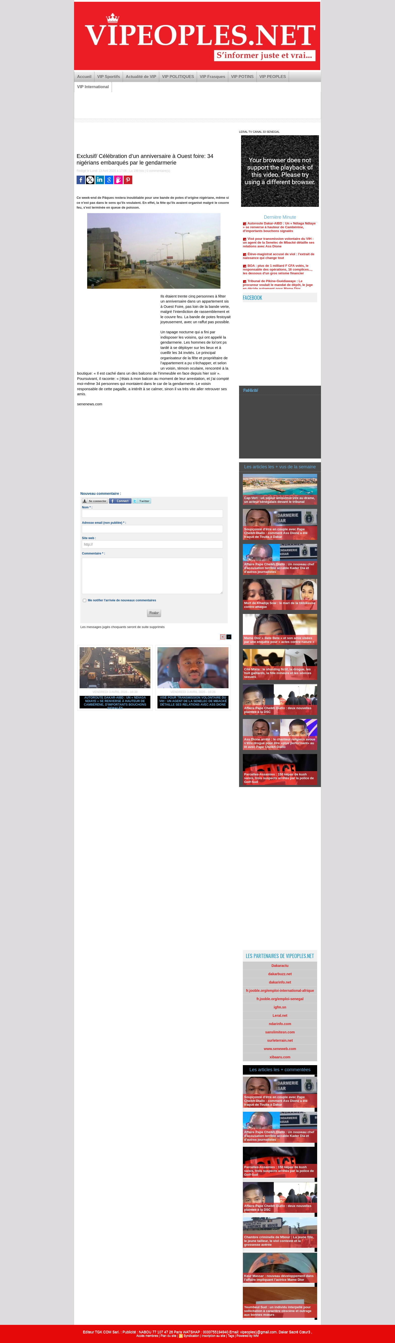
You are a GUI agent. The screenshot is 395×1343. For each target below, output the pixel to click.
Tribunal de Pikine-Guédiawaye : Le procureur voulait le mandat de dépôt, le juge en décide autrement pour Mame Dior (278, 288)
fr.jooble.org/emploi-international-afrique (280, 991)
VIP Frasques (212, 77)
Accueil (84, 77)
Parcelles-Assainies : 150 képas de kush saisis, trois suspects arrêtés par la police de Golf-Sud (279, 778)
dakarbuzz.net (280, 974)
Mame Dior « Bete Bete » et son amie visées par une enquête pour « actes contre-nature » (279, 640)
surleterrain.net (280, 1040)
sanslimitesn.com (280, 1032)
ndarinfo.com (280, 1024)
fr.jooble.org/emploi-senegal (280, 999)
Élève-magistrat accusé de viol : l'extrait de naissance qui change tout (278, 259)
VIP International (93, 87)
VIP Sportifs (108, 77)
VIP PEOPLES (272, 77)
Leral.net (280, 1015)
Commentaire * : (93, 553)
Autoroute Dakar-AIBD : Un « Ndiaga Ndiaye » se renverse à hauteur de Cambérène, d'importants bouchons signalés (115, 702)
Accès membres (147, 1335)
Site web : (89, 538)
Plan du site (168, 1335)
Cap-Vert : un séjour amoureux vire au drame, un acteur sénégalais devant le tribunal (279, 500)
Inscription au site (213, 1335)
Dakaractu (280, 966)
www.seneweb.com (280, 1049)
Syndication (191, 1335)
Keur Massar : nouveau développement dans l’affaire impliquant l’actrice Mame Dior (279, 1278)
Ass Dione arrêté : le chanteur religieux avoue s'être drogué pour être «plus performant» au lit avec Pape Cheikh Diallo (279, 743)
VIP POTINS (242, 77)
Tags (231, 1335)
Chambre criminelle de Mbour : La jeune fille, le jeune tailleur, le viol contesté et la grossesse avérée (279, 1241)
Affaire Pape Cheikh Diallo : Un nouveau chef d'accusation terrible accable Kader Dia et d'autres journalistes (279, 568)
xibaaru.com (280, 1057)
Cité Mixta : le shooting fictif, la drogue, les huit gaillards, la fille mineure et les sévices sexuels (277, 673)
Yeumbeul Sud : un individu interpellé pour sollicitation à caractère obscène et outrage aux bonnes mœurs (277, 1311)
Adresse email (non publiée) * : (104, 523)
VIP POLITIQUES (178, 77)
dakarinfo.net (280, 982)
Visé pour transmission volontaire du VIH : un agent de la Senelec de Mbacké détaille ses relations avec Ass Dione (193, 701)
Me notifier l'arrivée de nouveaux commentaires (122, 600)
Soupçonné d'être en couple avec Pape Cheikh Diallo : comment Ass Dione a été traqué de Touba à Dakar (276, 533)
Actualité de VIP (141, 77)
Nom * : (87, 507)
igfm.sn (280, 1007)
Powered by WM (248, 1335)
